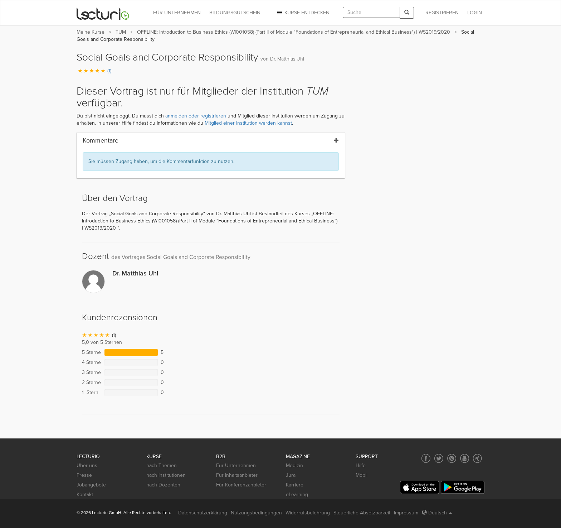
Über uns (87, 465)
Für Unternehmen (236, 465)
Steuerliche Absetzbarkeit (361, 513)
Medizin (294, 465)
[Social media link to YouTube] (464, 458)
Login (474, 13)
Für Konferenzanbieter (241, 485)
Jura (291, 475)
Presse (84, 475)
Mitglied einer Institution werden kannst (248, 123)
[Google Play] (462, 487)
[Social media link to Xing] (477, 458)
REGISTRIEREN (442, 13)
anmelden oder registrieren (195, 116)
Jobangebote (91, 485)
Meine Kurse (90, 32)
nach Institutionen (166, 475)
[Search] (407, 13)
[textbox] (371, 12)
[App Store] (419, 487)
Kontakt (85, 494)
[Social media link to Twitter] (438, 458)
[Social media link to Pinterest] (451, 458)
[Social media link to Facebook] (425, 458)
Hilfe (361, 465)
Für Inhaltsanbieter (237, 475)
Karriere (294, 485)
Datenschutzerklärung (202, 513)
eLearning (297, 494)
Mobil (361, 475)
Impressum (406, 513)
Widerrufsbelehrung (308, 513)
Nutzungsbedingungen (256, 513)
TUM (121, 32)
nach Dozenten (163, 485)
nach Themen (161, 465)
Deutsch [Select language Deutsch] (437, 513)
